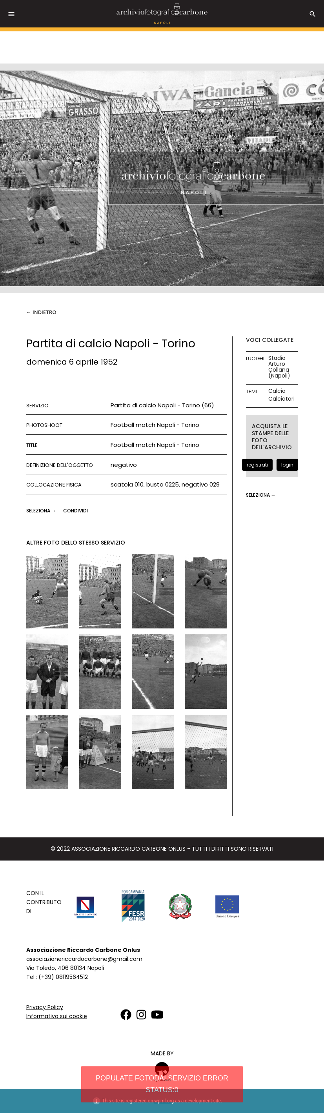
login (287, 464)
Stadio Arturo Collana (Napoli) (279, 367)
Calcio (277, 391)
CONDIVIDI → (78, 510)
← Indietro (41, 312)
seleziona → (41, 510)
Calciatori (281, 399)
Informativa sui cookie (56, 1016)
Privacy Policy (44, 1007)
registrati (257, 464)
